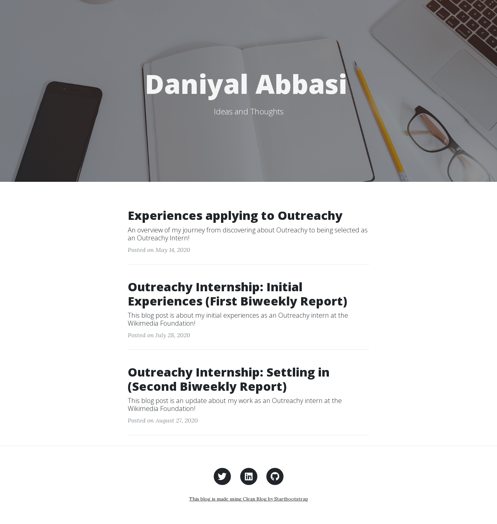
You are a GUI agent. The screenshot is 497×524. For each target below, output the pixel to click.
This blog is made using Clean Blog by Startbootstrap (248, 499)
